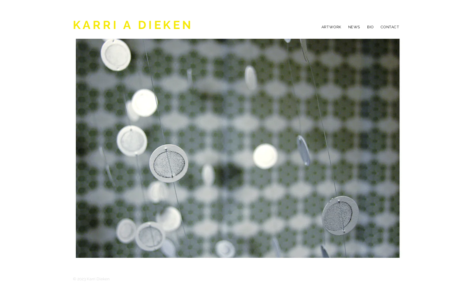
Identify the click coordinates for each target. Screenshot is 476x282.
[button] (238, 149)
